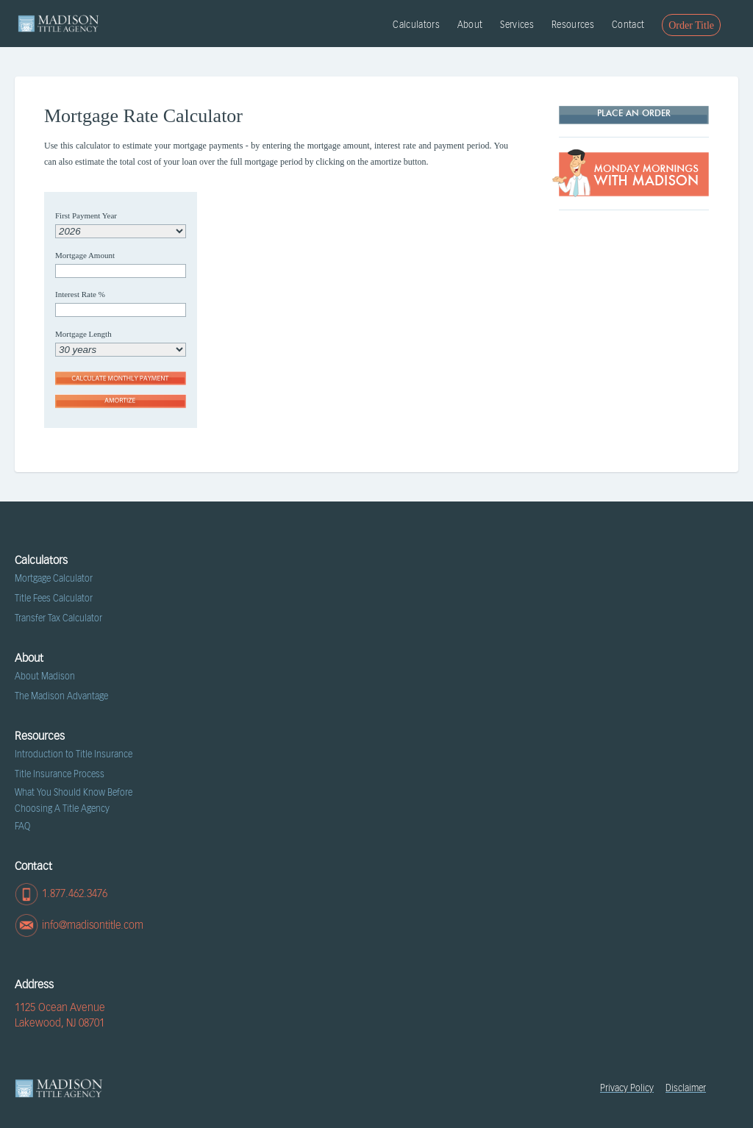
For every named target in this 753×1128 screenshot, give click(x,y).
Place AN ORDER (634, 114)
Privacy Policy (627, 1088)
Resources (573, 25)
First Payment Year (86, 215)
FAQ (22, 826)
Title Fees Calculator (54, 598)
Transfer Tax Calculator (58, 618)
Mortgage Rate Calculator (143, 116)
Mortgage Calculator (54, 578)
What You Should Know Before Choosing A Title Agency (73, 800)
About (470, 25)
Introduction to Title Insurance (73, 754)
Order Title (691, 25)
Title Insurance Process (59, 774)
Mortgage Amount (85, 255)
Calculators (416, 25)
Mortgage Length (83, 333)
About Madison (45, 676)
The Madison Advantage (61, 696)
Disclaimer (685, 1088)
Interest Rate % (80, 294)
